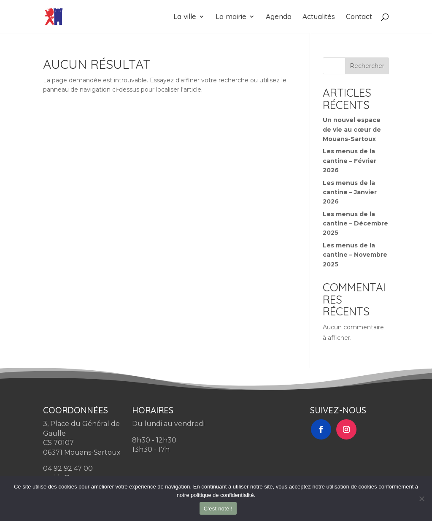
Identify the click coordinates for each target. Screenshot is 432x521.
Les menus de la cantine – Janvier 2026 (350, 192)
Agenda (279, 17)
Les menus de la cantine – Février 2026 (349, 160)
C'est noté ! (218, 508)
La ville (184, 17)
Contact (359, 17)
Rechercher (367, 66)
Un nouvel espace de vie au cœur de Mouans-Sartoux (352, 129)
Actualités (318, 17)
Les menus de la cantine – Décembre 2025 (355, 223)
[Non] (421, 498)
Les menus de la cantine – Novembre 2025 (355, 255)
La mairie (231, 17)
